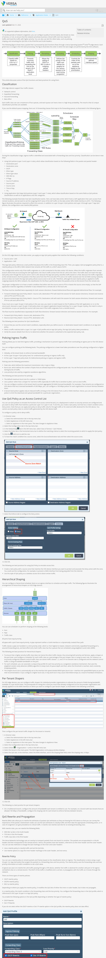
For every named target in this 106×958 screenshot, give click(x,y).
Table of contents (84, 30)
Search (4, 10)
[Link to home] (9, 6)
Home (10, 15)
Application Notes (40, 15)
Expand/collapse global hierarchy (4, 15)
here (33, 31)
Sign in (101, 11)
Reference (23, 15)
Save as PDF (103, 25)
